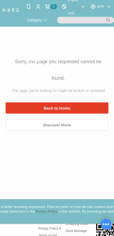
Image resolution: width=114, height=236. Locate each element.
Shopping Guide (77, 224)
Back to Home (57, 108)
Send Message (76, 231)
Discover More (57, 125)
